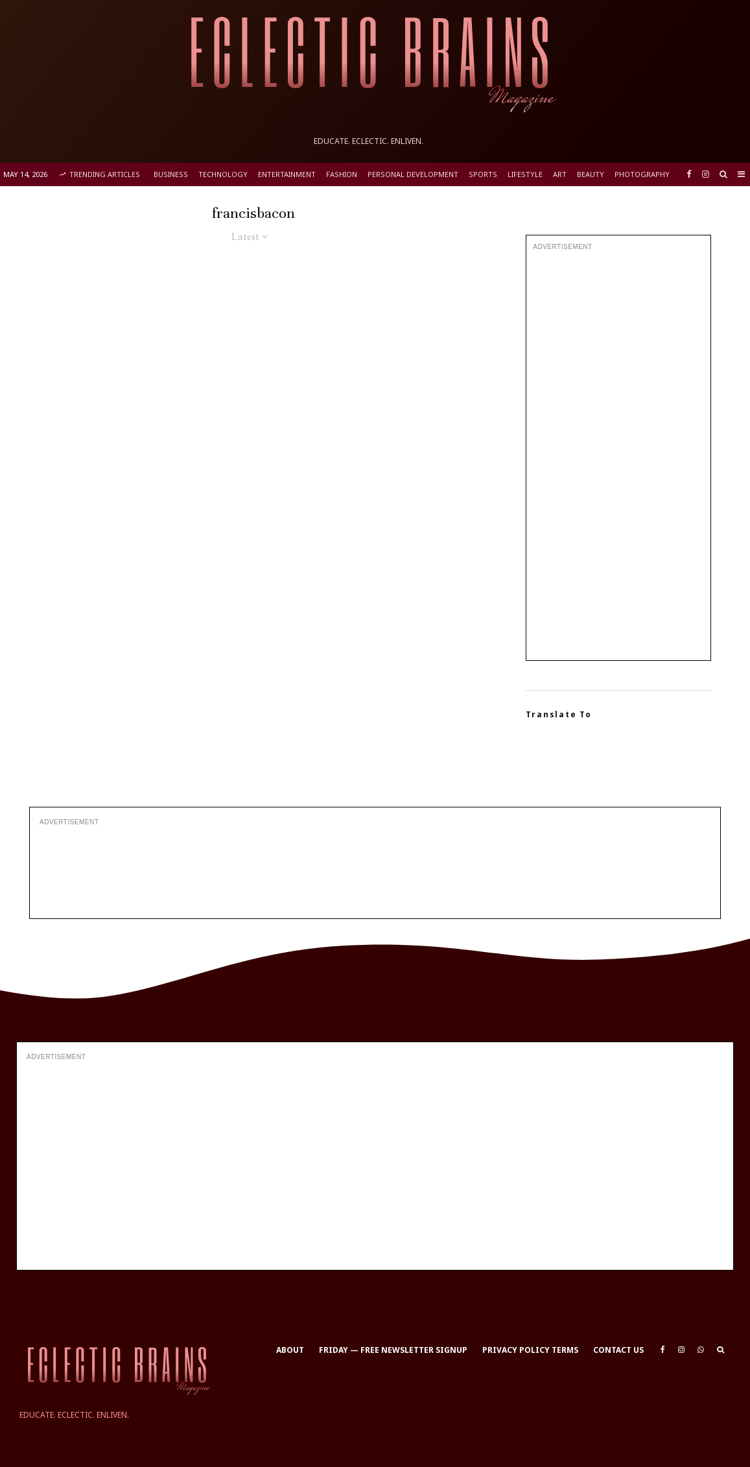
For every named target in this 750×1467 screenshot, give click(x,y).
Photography (642, 174)
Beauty (590, 174)
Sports (483, 174)
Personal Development (413, 174)
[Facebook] (689, 174)
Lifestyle (525, 174)
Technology (223, 174)
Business (171, 174)
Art (560, 174)
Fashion (341, 174)
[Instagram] (705, 174)
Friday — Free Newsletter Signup (393, 1349)
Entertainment (287, 174)
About (290, 1349)
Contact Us (618, 1349)
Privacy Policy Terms (530, 1349)
